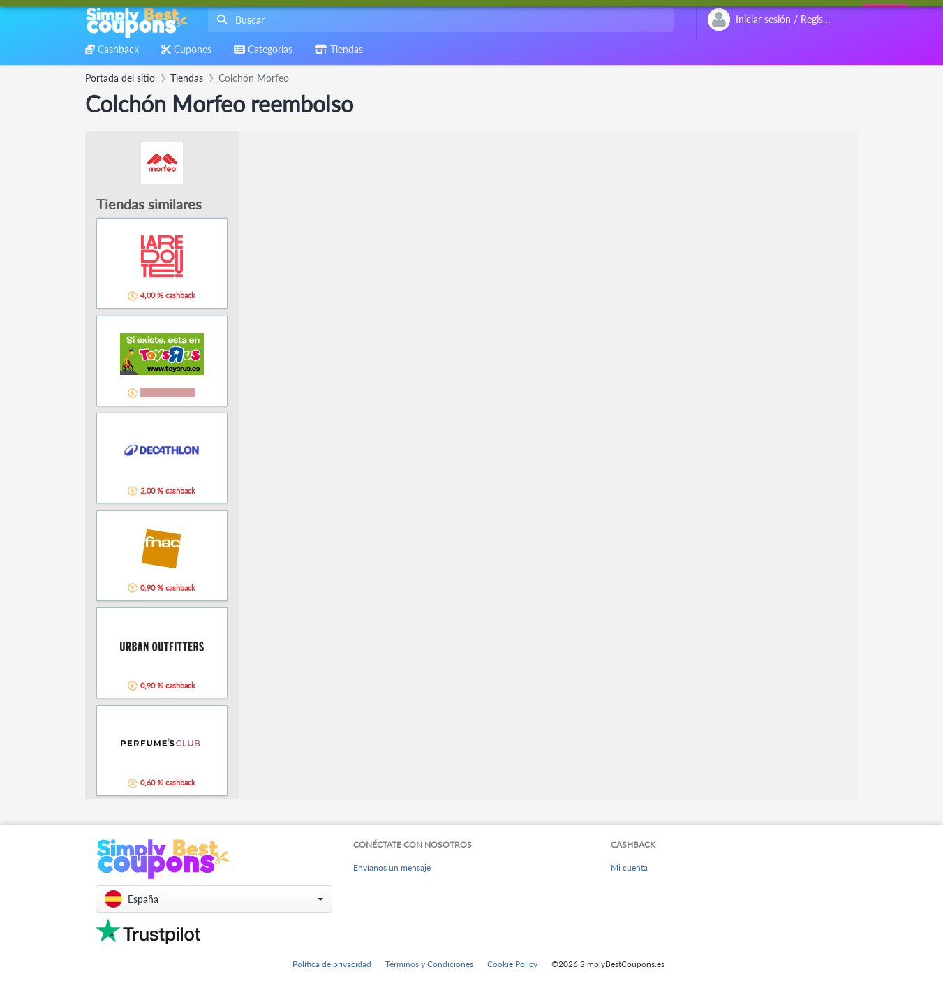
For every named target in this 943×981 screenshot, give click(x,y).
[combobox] (438, 19)
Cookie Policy (512, 964)
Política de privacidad (331, 964)
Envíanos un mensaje (392, 867)
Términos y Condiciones (429, 964)
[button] (214, 899)
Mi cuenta (629, 867)
